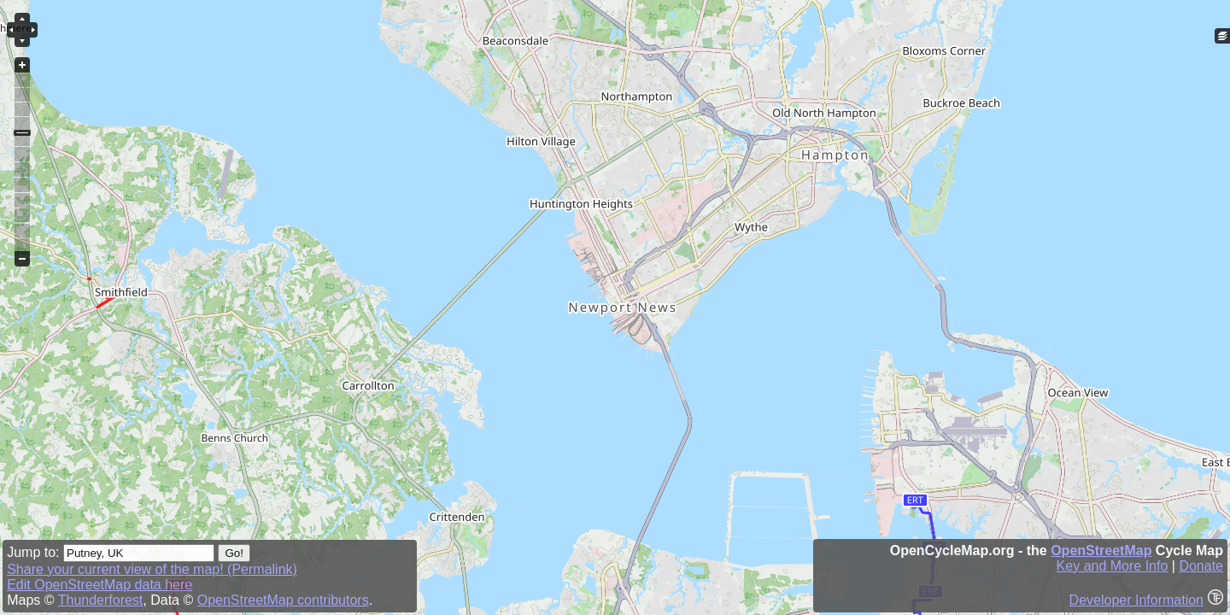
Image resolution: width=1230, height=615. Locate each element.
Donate (1201, 566)
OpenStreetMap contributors (283, 600)
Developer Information (1136, 600)
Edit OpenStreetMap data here (99, 584)
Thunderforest (101, 600)
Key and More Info (1112, 566)
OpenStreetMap (1101, 550)
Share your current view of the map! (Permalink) (152, 569)
